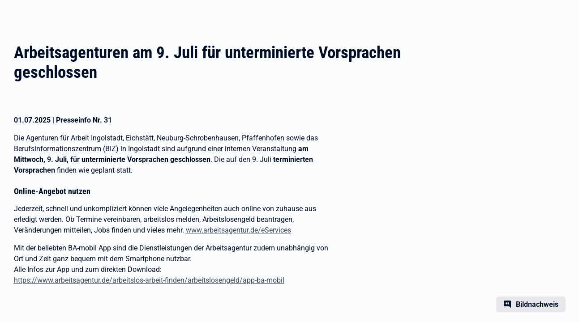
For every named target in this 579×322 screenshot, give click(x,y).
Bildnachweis (537, 304)
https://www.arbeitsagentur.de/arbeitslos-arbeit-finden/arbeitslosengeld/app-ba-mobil (149, 280)
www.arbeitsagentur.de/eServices (238, 230)
